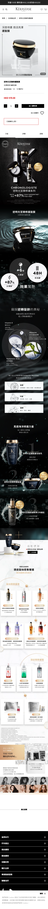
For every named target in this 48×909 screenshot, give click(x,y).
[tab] (24, 134)
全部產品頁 (12, 18)
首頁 (3, 18)
